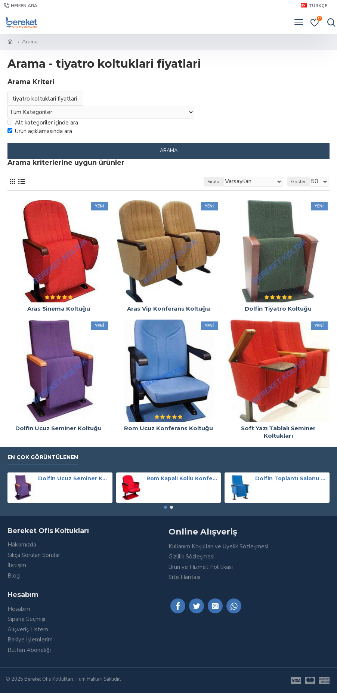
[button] (165, 507)
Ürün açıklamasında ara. (40, 131)
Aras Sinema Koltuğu (58, 308)
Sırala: (213, 182)
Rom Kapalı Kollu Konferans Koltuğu (182, 478)
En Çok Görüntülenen (42, 457)
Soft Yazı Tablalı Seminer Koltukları (278, 432)
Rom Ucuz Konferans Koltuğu (168, 428)
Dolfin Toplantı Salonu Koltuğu (291, 478)
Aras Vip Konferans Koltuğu (168, 308)
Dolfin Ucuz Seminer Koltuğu (58, 428)
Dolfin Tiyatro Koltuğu (278, 308)
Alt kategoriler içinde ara (42, 122)
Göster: (298, 182)
